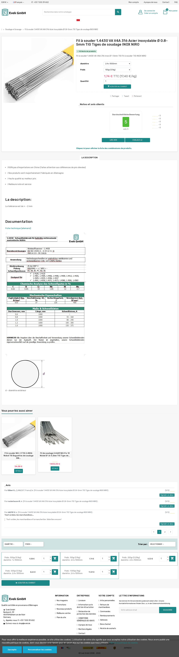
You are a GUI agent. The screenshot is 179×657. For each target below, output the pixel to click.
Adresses (104, 620)
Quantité (84, 81)
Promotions (61, 605)
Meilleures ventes (64, 613)
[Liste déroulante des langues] (18, 2)
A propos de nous (150, 2)
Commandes (105, 611)
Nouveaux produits (64, 609)
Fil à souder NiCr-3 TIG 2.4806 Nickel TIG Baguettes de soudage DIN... (18, 455)
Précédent (154, 532)
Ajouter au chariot (55, 558)
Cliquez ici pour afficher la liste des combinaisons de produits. (104, 148)
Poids (82, 70)
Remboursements (107, 616)
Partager (114, 96)
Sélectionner (157, 544)
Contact (165, 2)
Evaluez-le (137, 140)
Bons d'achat (105, 624)
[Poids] (117, 70)
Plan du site (61, 617)
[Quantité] (117, 81)
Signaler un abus (167, 495)
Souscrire (167, 610)
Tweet (125, 96)
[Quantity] (45, 558)
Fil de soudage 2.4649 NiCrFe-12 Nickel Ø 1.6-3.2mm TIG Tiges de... (55, 454)
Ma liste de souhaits (108, 628)
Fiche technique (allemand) (18, 228)
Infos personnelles (107, 600)
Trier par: (143, 544)
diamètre (84, 64)
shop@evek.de (24, 624)
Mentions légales (85, 629)
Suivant (170, 532)
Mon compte (134, 2)
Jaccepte (12, 650)
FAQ (176, 2)
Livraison (82, 600)
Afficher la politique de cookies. (123, 643)
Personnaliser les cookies (40, 650)
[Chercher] (82, 12)
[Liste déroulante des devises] (4, 2)
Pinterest (137, 96)
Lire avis (113, 140)
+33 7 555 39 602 (40, 2)
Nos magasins (62, 600)
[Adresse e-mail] (139, 610)
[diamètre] (117, 64)
